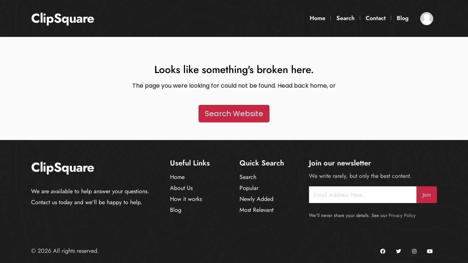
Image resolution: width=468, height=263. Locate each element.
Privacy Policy (402, 215)
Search (345, 18)
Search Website (234, 113)
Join (427, 194)
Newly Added (256, 199)
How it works (186, 199)
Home (317, 18)
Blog (403, 18)
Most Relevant (256, 210)
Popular (248, 188)
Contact (376, 18)
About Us (181, 188)
